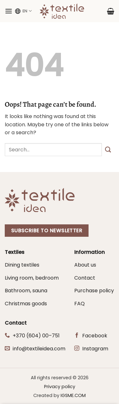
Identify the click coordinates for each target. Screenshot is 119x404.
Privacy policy (59, 386)
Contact (84, 277)
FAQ (79, 303)
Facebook (94, 335)
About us (85, 264)
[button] (8, 11)
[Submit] (108, 149)
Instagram (95, 348)
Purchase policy (94, 290)
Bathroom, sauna (26, 290)
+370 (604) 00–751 (36, 335)
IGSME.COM (73, 395)
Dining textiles (22, 264)
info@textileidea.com (39, 348)
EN (23, 11)
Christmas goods (26, 303)
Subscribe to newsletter (47, 230)
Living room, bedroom (32, 277)
